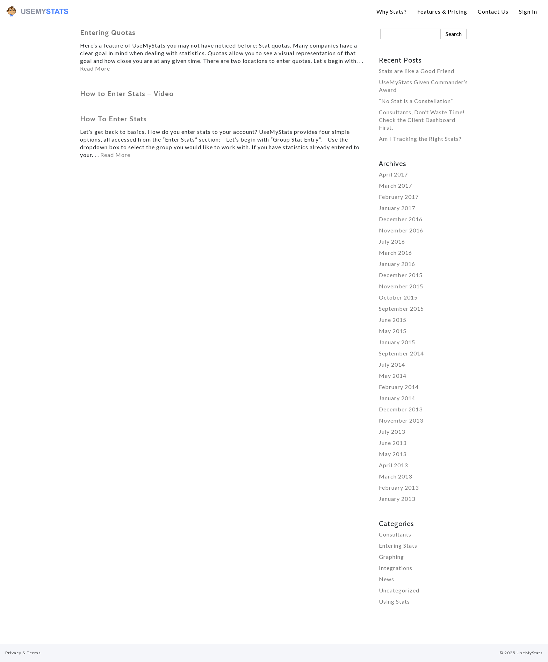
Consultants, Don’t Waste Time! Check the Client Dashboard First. (422, 120)
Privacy (13, 652)
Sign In (528, 11)
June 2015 (392, 319)
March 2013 (395, 476)
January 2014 (397, 398)
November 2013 (401, 420)
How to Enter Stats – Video (127, 93)
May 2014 (392, 375)
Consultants (395, 534)
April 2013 (393, 465)
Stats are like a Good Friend (416, 70)
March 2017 (395, 185)
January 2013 (397, 498)
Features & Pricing (442, 11)
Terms (34, 652)
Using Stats (394, 601)
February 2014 (399, 386)
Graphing (391, 556)
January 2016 (397, 263)
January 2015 (397, 342)
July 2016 (392, 241)
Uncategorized (399, 590)
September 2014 (401, 353)
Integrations (395, 567)
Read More (95, 68)
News (386, 579)
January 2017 (397, 207)
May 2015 (392, 331)
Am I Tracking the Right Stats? (420, 138)
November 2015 (401, 286)
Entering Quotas (108, 32)
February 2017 (399, 196)
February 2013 (399, 487)
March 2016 (395, 252)
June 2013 (392, 442)
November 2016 (401, 230)
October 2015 (398, 297)
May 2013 (392, 454)
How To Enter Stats (113, 119)
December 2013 (401, 409)
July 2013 (392, 431)
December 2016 (401, 219)
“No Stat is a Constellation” (416, 101)
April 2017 (393, 174)
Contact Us (493, 11)
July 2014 (392, 364)
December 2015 (401, 275)
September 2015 (401, 308)
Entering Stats (398, 545)
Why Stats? (391, 11)
